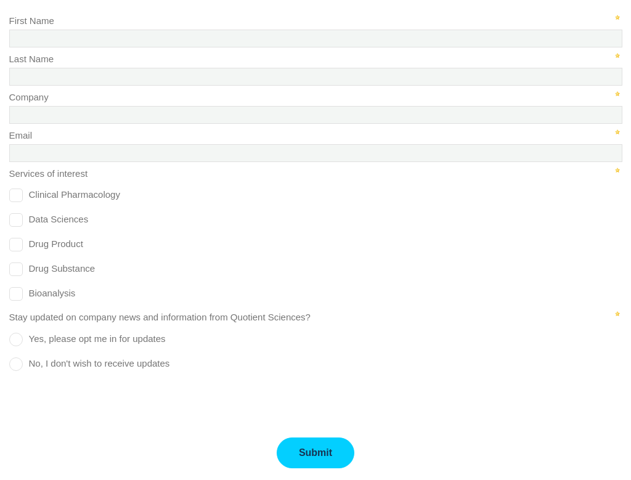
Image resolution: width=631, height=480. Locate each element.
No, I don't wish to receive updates (99, 363)
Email (21, 135)
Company (29, 97)
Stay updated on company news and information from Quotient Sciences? (160, 317)
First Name (31, 20)
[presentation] (103, 400)
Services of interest (48, 173)
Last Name (31, 59)
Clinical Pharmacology (74, 194)
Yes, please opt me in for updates (97, 338)
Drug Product (56, 243)
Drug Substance (62, 268)
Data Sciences (59, 219)
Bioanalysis (52, 293)
